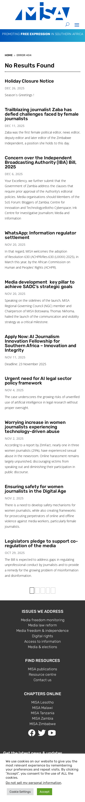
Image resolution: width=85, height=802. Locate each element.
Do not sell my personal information (33, 783)
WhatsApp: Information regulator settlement (40, 235)
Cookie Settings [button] (20, 791)
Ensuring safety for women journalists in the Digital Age (35, 489)
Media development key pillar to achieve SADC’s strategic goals (40, 284)
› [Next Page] (48, 590)
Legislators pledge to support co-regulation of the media (41, 543)
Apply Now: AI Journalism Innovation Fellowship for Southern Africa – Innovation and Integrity (40, 343)
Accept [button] (44, 791)
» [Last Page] (53, 590)
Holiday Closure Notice (29, 81)
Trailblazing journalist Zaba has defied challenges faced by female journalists (42, 114)
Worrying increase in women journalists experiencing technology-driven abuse (35, 427)
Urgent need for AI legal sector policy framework (38, 381)
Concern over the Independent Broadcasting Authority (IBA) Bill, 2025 (40, 162)
